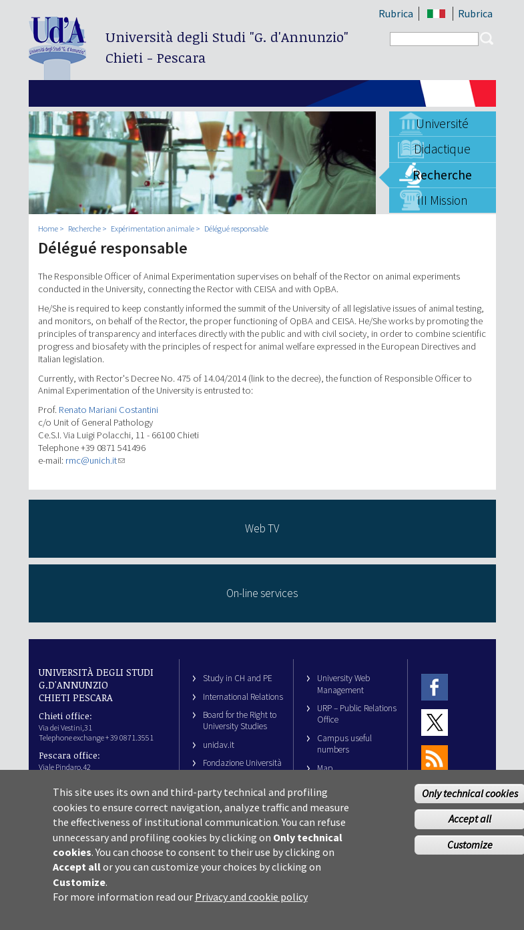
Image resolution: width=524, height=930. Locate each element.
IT (437, 14)
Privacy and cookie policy (251, 906)
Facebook (434, 686)
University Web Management (343, 683)
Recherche (442, 175)
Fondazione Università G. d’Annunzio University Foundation (242, 774)
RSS (434, 758)
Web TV (262, 528)
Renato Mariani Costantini (108, 410)
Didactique (442, 149)
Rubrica (395, 13)
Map (325, 768)
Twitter (434, 723)
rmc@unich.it (95, 460)
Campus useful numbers (344, 744)
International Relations (243, 697)
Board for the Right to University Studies (239, 720)
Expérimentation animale (152, 228)
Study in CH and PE (237, 678)
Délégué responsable (236, 228)
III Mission (442, 200)
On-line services (262, 593)
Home (48, 228)
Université (442, 123)
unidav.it (218, 745)
